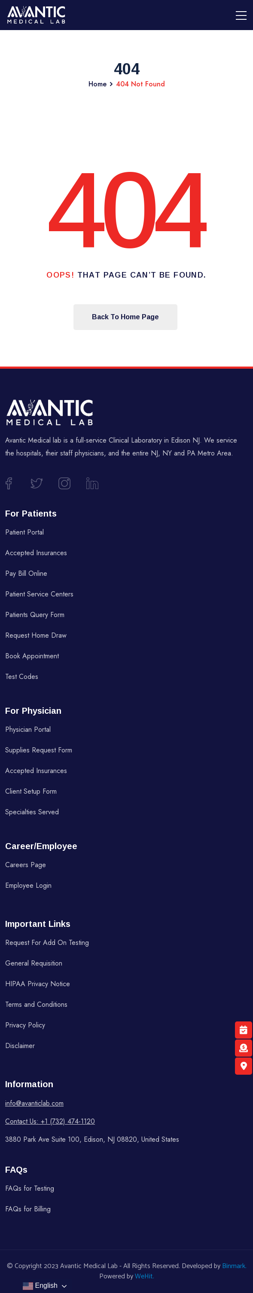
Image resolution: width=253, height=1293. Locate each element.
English (40, 1286)
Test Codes (21, 677)
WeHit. (144, 1276)
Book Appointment (32, 656)
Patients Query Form (34, 615)
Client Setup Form (31, 791)
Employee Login (28, 885)
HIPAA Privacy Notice (37, 984)
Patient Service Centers (39, 594)
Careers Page (25, 865)
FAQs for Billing (28, 1209)
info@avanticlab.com (34, 1103)
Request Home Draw (36, 635)
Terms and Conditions (36, 1004)
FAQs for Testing (29, 1188)
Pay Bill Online (26, 573)
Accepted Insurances (36, 553)
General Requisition (33, 963)
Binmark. (234, 1266)
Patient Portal (24, 532)
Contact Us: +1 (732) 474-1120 (50, 1121)
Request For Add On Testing (47, 943)
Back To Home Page (125, 317)
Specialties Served (32, 812)
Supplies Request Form (38, 750)
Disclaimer (20, 1046)
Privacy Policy (25, 1025)
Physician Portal (28, 729)
